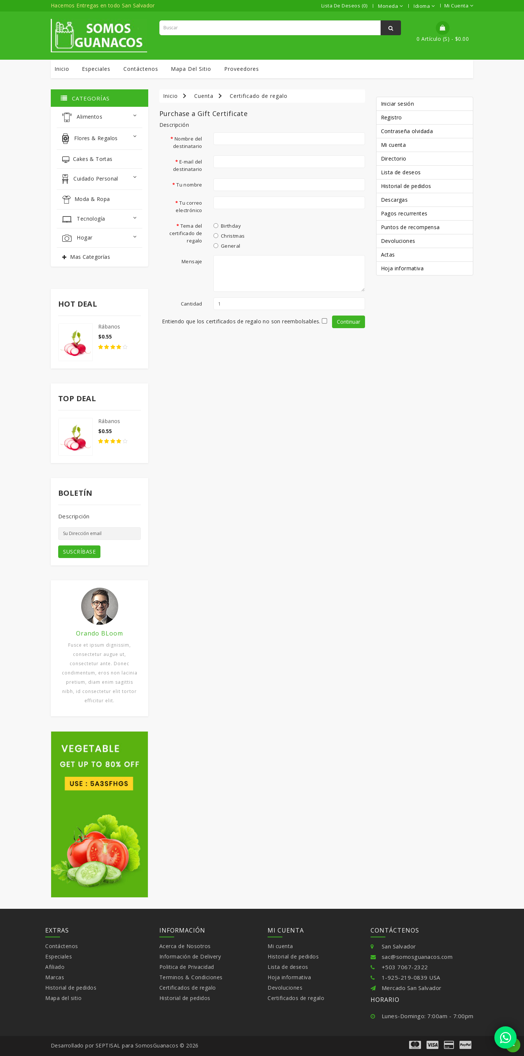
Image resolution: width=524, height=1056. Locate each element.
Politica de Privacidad (186, 966)
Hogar (99, 238)
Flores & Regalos (99, 138)
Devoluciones (398, 240)
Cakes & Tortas (87, 159)
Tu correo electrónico (189, 206)
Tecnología (99, 218)
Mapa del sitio (191, 68)
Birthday (227, 225)
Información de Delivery (190, 956)
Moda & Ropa (86, 199)
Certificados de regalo (187, 987)
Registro (391, 117)
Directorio (394, 158)
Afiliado (54, 966)
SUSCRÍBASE (79, 551)
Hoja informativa (402, 268)
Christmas (229, 235)
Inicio (61, 68)
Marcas (54, 977)
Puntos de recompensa (410, 227)
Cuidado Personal (99, 179)
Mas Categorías (90, 256)
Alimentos (99, 117)
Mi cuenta (393, 144)
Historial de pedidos (406, 185)
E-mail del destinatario (187, 165)
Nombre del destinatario (187, 142)
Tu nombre (189, 184)
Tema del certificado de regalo (185, 233)
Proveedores (241, 68)
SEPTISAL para (115, 1045)
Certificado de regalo (259, 95)
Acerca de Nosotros (185, 946)
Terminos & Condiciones (191, 977)
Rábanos (109, 326)
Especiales (96, 68)
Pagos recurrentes (404, 213)
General (227, 245)
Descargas (394, 199)
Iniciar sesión (397, 103)
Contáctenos (140, 68)
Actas (388, 254)
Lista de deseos (401, 172)
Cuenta (203, 95)
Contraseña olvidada (407, 131)
